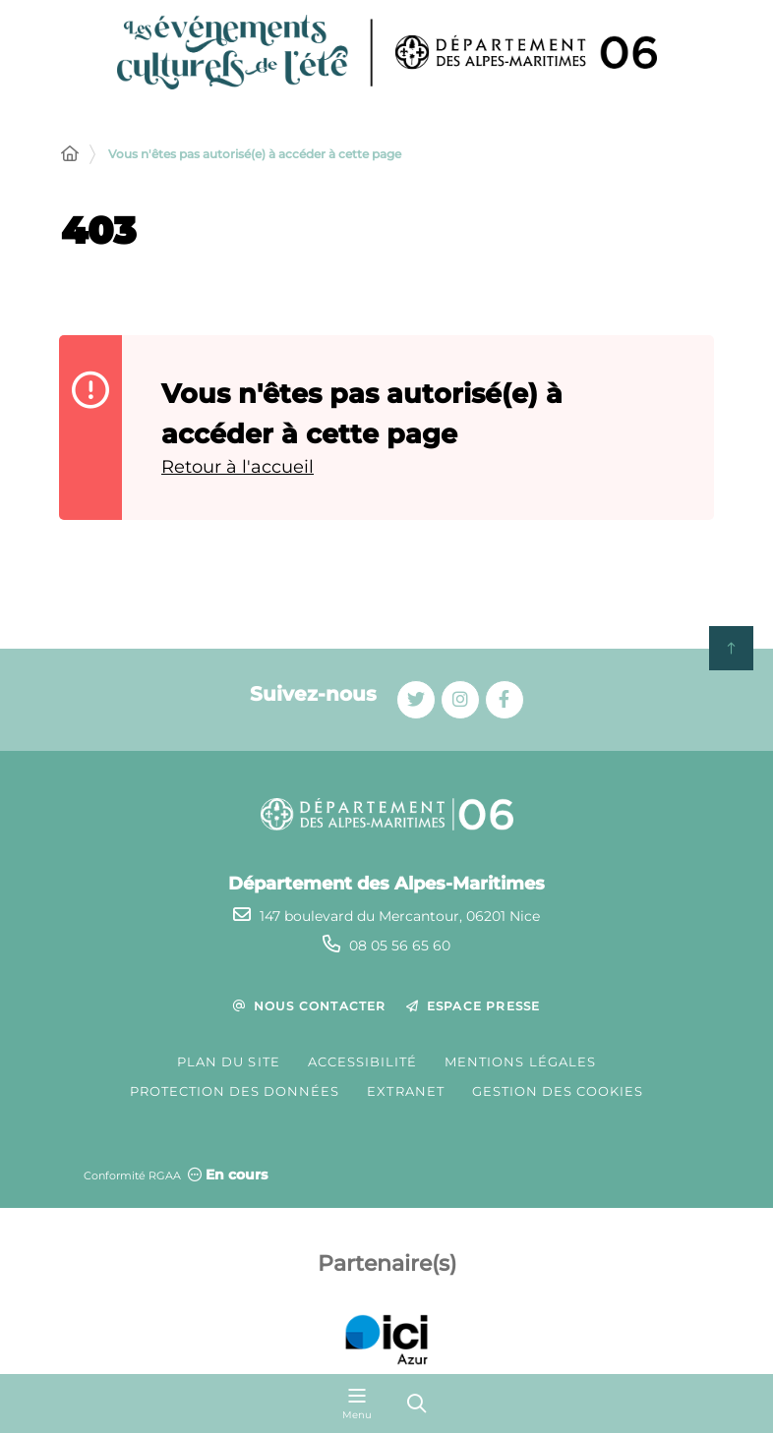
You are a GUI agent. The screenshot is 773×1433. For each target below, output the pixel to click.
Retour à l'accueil (237, 467)
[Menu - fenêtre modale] (356, 1403)
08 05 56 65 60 (399, 945)
